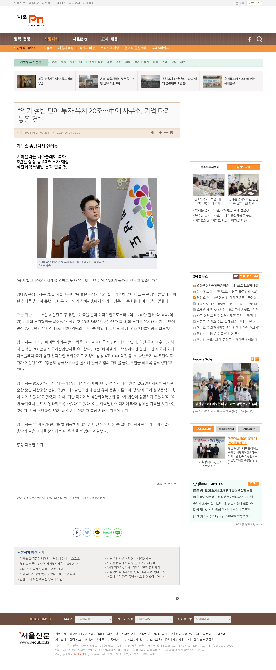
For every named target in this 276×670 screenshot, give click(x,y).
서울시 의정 (66, 48)
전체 (54, 62)
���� (236, 276)
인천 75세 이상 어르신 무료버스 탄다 (42, 579)
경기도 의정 (87, 48)
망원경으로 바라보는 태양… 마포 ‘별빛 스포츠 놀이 (226, 404)
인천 (91, 62)
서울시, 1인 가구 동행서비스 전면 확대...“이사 (135, 576)
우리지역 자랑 (110, 48)
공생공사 (74, 3)
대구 (81, 62)
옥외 (100, 634)
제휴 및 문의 (203, 634)
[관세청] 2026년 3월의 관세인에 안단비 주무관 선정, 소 (226, 509)
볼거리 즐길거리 (135, 48)
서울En (61, 3)
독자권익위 (160, 634)
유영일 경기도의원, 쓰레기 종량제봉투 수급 (223, 215)
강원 (146, 62)
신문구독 (60, 634)
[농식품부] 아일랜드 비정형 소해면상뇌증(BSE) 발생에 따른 (228, 496)
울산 (118, 62)
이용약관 (113, 639)
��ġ (242, 276)
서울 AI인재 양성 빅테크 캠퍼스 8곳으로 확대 (47, 574)
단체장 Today (26, 48)
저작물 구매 (128, 634)
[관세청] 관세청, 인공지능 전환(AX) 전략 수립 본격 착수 (226, 516)
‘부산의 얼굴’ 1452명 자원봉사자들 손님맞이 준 (49, 563)
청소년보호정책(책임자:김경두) (165, 639)
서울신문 (19, 3)
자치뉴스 (46, 48)
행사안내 (89, 639)
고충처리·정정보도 (181, 634)
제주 (183, 62)
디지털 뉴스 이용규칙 (201, 639)
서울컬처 (89, 3)
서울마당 (112, 634)
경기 (137, 62)
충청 (155, 62)
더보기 (253, 484)
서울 (63, 62)
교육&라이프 (160, 48)
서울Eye (33, 3)
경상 (173, 62)
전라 (164, 62)
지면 (84, 634)
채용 (101, 639)
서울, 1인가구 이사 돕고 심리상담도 (129, 558)
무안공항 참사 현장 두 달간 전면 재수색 (131, 563)
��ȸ (256, 276)
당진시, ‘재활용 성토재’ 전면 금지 (218, 333)
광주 (100, 62)
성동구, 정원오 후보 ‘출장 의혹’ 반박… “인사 (226, 321)
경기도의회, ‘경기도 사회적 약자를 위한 (221, 220)
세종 (127, 62)
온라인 (92, 634)
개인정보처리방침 (132, 639)
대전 (109, 62)
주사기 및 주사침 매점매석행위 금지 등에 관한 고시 (224, 503)
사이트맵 (220, 634)
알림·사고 (75, 639)
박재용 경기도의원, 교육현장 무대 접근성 (222, 210)
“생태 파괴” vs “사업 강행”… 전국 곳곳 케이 (133, 567)
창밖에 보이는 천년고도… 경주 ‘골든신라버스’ (227, 291)
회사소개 (60, 639)
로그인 (240, 3)
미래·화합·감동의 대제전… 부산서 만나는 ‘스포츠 (50, 558)
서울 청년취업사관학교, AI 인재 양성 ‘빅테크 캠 (136, 572)
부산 (72, 62)
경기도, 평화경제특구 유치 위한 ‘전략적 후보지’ (228, 327)
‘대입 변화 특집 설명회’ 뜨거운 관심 (41, 569)
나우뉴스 (47, 3)
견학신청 (144, 634)
